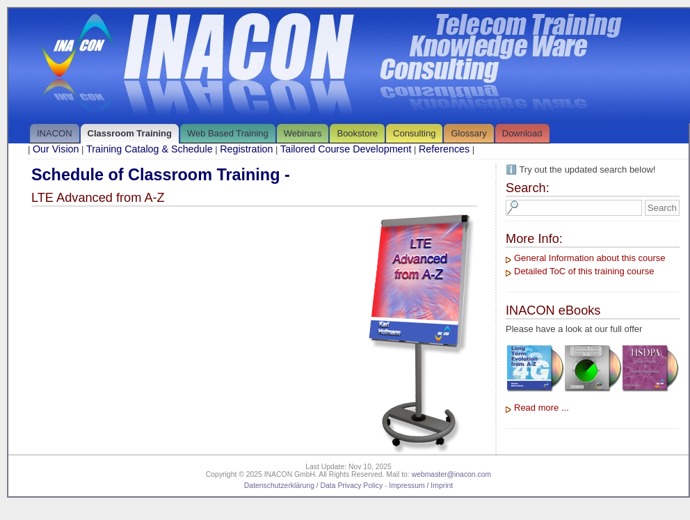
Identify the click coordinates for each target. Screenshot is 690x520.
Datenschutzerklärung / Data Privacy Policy (313, 485)
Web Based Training (227, 133)
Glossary (468, 133)
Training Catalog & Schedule (149, 149)
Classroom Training (130, 133)
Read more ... (541, 407)
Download (522, 133)
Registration (246, 149)
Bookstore (357, 133)
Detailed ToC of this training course (584, 271)
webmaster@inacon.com (452, 474)
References (444, 149)
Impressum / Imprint (421, 485)
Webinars (303, 133)
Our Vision (56, 149)
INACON (54, 133)
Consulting (414, 133)
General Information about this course (590, 258)
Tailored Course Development (345, 149)
